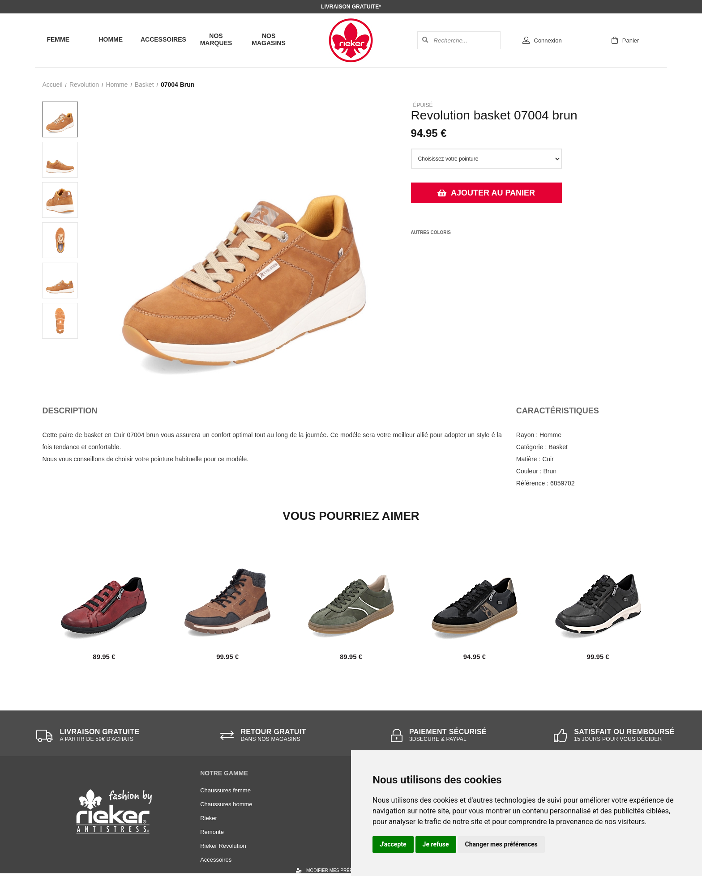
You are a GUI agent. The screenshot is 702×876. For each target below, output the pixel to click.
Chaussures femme (225, 790)
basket (144, 84)
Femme (58, 39)
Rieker (208, 818)
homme (117, 84)
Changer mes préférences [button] (501, 844)
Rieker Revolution (223, 845)
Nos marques (216, 39)
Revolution (84, 84)
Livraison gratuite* (351, 7)
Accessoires (163, 39)
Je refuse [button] (436, 844)
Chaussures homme (226, 804)
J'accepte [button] (393, 844)
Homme (110, 39)
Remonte (212, 832)
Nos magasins (268, 39)
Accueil (52, 84)
